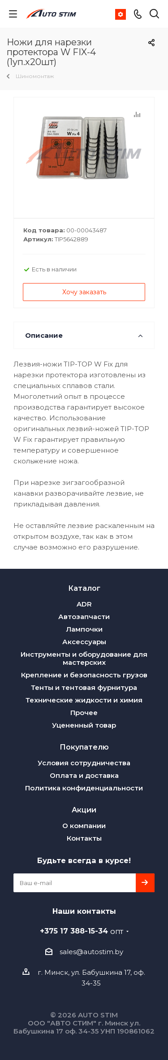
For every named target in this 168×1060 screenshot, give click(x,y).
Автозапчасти (84, 616)
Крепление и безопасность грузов (84, 675)
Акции (84, 809)
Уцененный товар (84, 725)
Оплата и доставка (84, 775)
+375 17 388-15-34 (81, 930)
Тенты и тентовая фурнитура (84, 687)
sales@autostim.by (91, 951)
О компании (84, 825)
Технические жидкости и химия (84, 700)
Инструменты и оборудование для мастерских (84, 658)
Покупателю (84, 746)
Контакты (84, 838)
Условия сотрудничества (84, 763)
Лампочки (84, 629)
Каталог (84, 588)
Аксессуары (84, 641)
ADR (84, 604)
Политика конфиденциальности (84, 788)
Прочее (84, 712)
